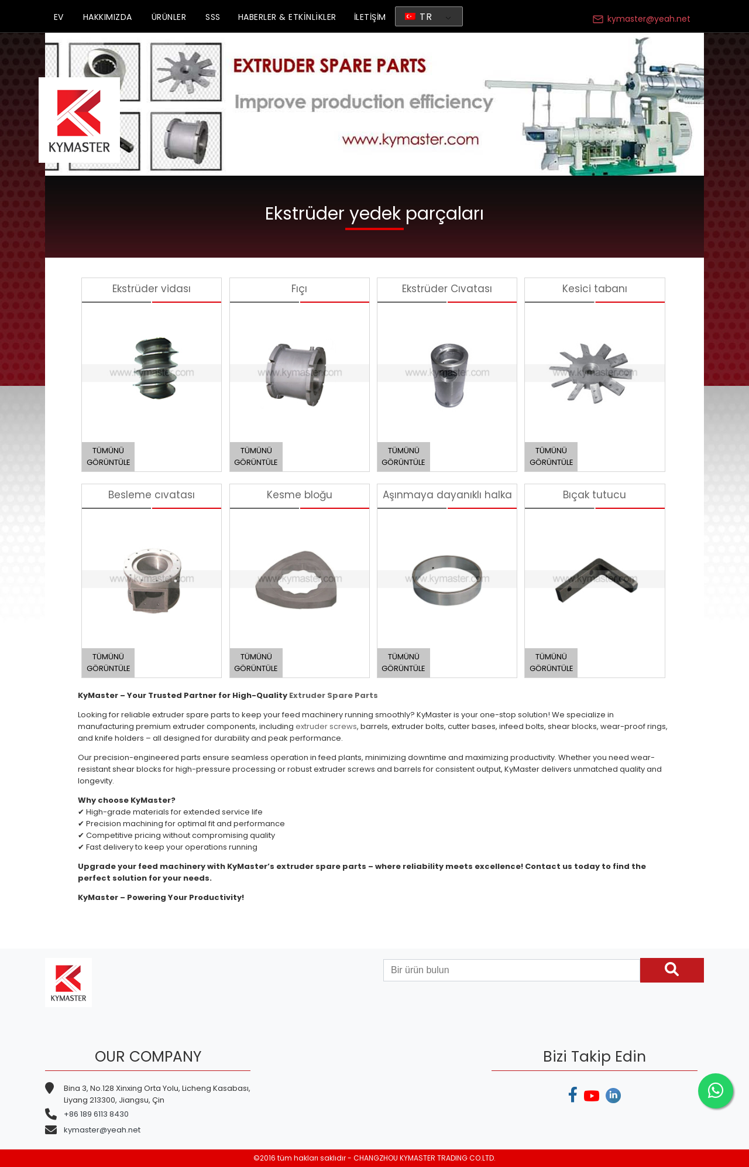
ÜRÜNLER (169, 17)
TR (418, 16)
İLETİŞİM (370, 17)
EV (59, 17)
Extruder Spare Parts (333, 695)
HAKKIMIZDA (107, 17)
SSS (213, 17)
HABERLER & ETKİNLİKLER (287, 17)
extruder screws (326, 726)
